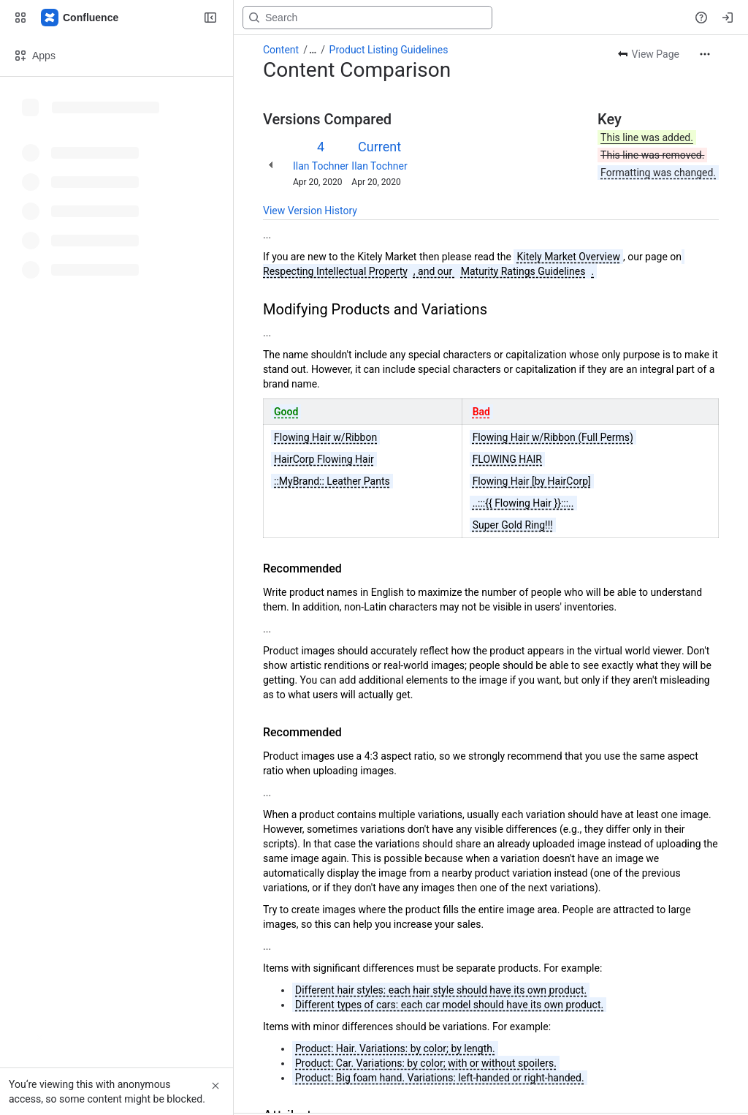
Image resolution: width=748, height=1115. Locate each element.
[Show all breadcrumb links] (312, 49)
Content (281, 50)
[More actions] (705, 54)
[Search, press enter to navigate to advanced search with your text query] (367, 17)
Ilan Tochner (320, 166)
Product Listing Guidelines (389, 50)
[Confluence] (80, 17)
